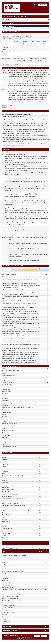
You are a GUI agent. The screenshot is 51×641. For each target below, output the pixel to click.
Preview (37, 635)
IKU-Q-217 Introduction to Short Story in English (15, 16)
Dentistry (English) (8, 23)
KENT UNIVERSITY (10, 636)
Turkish (35, 4)
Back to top (44, 635)
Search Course (42, 4)
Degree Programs (7, 19)
